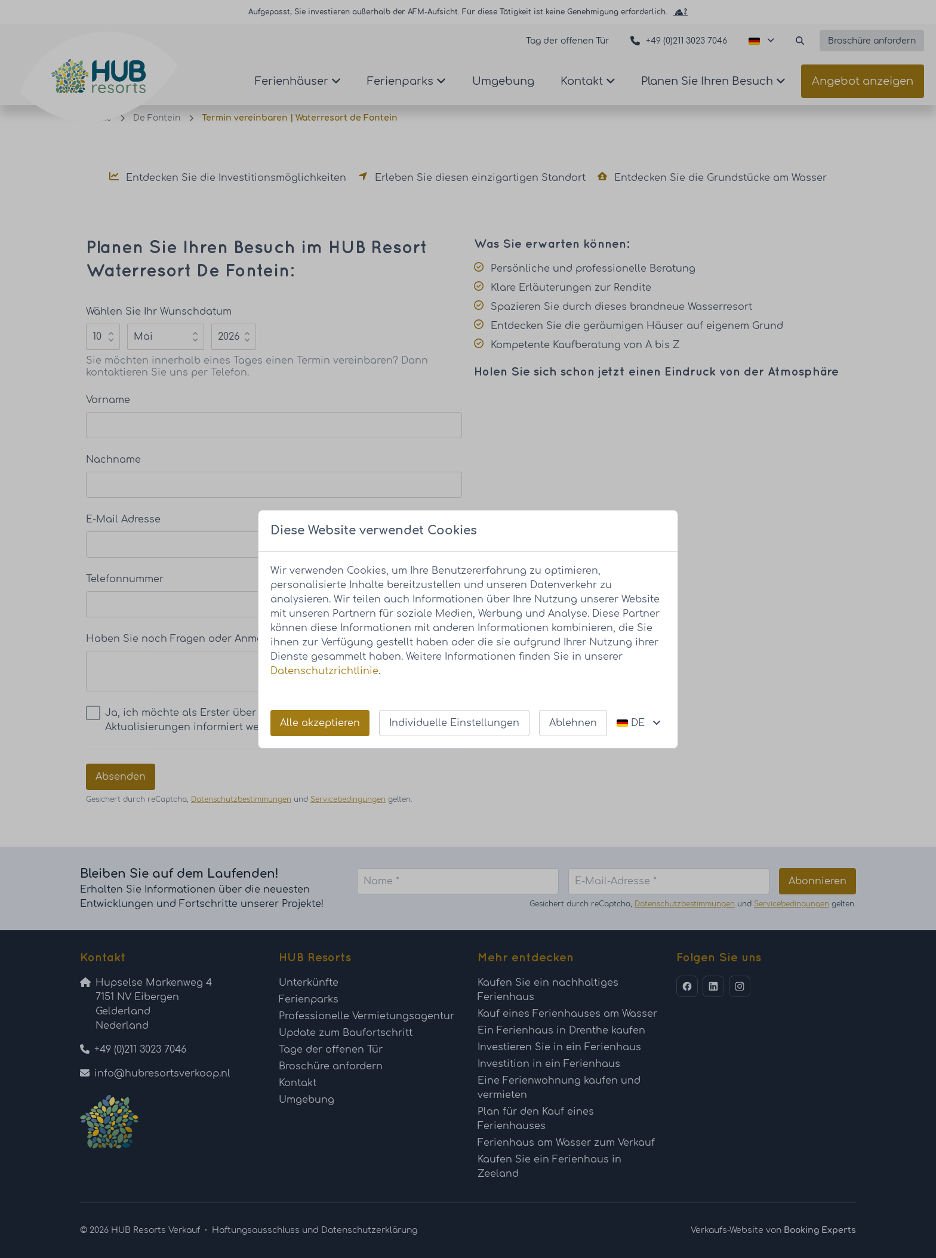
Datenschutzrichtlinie (324, 671)
